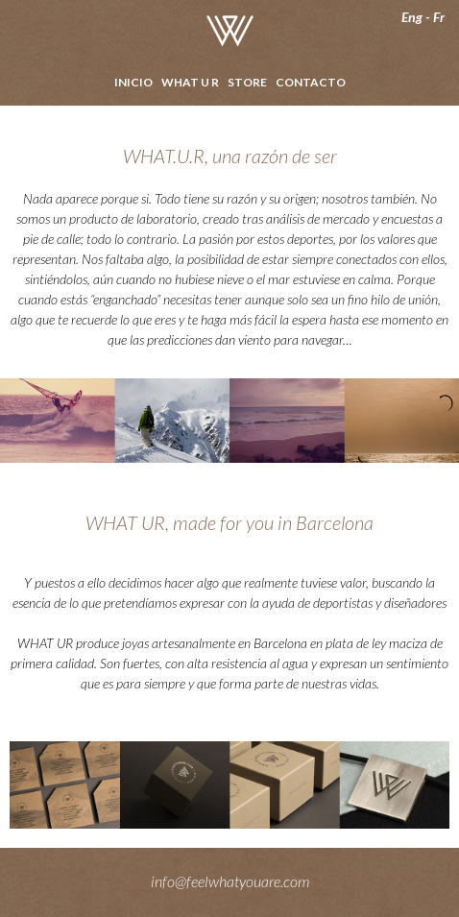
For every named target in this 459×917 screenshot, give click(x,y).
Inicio (133, 82)
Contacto (311, 82)
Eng (412, 17)
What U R (190, 82)
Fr (439, 17)
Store (247, 82)
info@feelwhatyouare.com (230, 881)
